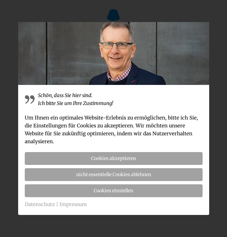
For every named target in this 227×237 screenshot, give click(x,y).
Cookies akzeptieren (113, 158)
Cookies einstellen (113, 191)
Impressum (73, 204)
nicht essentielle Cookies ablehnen (113, 174)
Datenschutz (40, 204)
